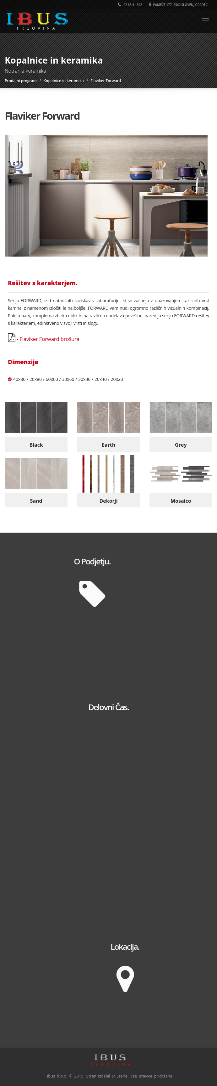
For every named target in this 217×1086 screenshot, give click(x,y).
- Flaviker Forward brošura (47, 338)
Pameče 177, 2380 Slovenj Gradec (178, 5)
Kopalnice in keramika (63, 80)
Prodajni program (21, 80)
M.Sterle (119, 1076)
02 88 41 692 (130, 5)
